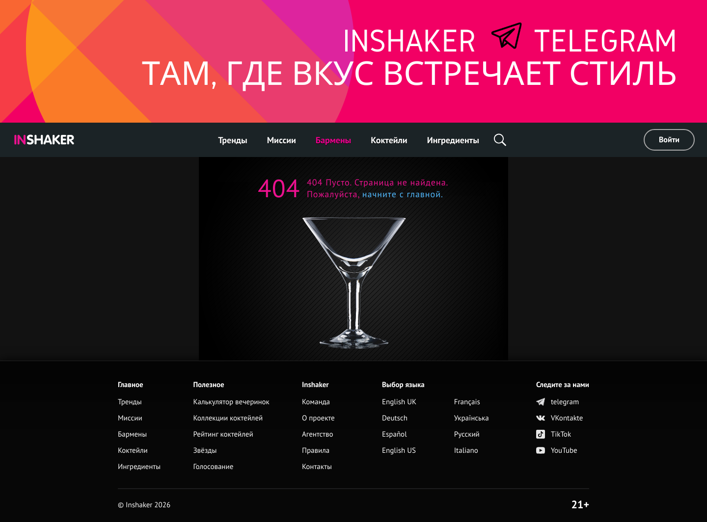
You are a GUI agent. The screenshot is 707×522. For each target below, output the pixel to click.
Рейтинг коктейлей (223, 434)
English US (399, 450)
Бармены (333, 140)
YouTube (556, 450)
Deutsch (395, 418)
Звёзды (205, 450)
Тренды (232, 140)
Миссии (281, 140)
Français (467, 402)
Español (394, 434)
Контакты (317, 466)
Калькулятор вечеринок (231, 402)
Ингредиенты (453, 140)
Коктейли (389, 140)
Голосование (213, 466)
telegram (557, 402)
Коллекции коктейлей (228, 418)
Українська (471, 418)
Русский (467, 434)
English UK (399, 402)
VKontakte (559, 418)
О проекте (318, 418)
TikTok (553, 434)
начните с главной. (401, 194)
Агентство (317, 434)
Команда (316, 402)
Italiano (466, 450)
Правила (315, 450)
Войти (669, 140)
